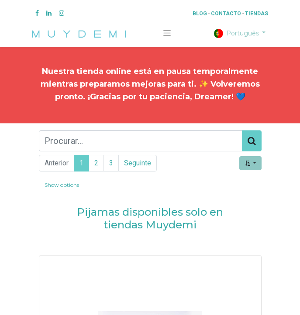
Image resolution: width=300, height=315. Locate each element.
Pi (82, 212)
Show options (62, 185)
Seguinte (137, 163)
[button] (250, 163)
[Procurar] (252, 140)
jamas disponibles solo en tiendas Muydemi (155, 218)
